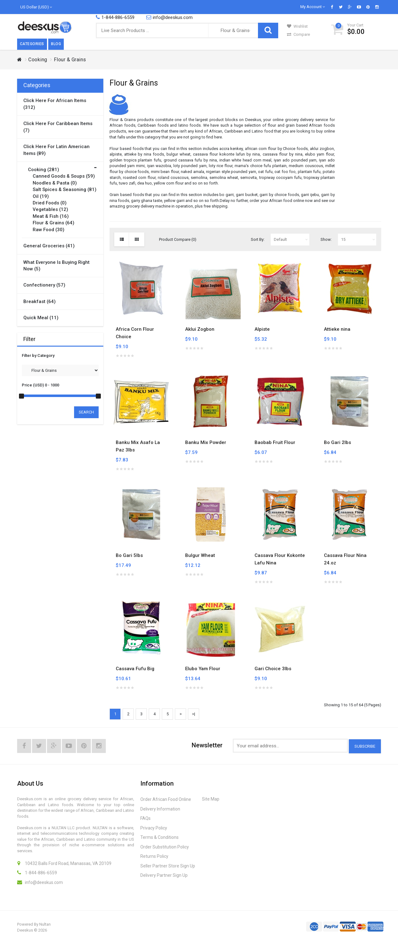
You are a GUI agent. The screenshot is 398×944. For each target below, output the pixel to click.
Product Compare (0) (177, 239)
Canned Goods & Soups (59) (64, 176)
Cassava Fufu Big (135, 668)
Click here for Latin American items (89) (56, 150)
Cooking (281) (43, 169)
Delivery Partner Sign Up (164, 875)
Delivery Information (160, 808)
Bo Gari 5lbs (129, 555)
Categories (32, 44)
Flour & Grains (70, 60)
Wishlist (297, 26)
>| (193, 714)
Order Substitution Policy (164, 846)
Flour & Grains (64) (53, 223)
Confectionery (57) (44, 285)
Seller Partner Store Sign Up (167, 865)
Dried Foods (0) (50, 203)
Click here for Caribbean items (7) (57, 127)
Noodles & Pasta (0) (55, 183)
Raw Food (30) (48, 229)
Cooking (37, 60)
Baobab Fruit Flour (275, 442)
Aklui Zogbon (199, 329)
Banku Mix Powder (205, 442)
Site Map (210, 799)
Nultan (45, 924)
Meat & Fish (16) (51, 216)
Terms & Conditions (159, 837)
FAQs (145, 818)
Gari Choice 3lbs (273, 668)
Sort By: (258, 239)
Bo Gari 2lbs (337, 442)
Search (86, 412)
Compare (298, 34)
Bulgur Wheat (200, 555)
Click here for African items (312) (54, 104)
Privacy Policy (153, 827)
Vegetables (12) (50, 209)
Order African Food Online (165, 799)
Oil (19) (41, 196)
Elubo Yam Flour (202, 668)
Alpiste (262, 329)
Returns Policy (154, 856)
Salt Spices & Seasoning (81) (64, 189)
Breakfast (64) (39, 301)
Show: (326, 239)
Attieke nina (337, 329)
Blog (56, 44)
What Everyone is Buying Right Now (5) (56, 265)
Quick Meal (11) (41, 317)
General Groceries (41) (49, 246)
